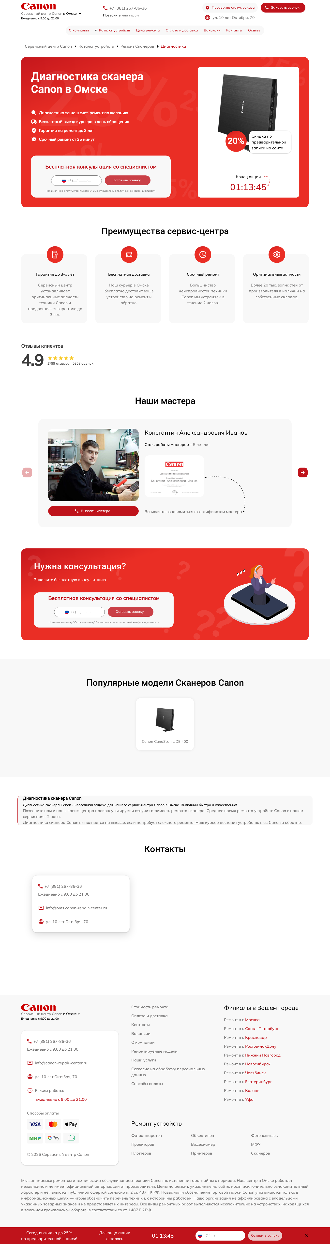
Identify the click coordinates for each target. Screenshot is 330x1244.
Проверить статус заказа (230, 7)
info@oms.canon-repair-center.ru (72, 908)
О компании (79, 30)
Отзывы (254, 30)
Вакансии (212, 30)
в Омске (72, 13)
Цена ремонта (148, 30)
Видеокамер (203, 1144)
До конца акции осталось (114, 1235)
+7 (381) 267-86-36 (128, 8)
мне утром (121, 15)
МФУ (256, 1144)
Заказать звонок (282, 7)
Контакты (234, 30)
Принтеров (201, 1153)
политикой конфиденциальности (136, 190)
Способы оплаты (147, 1083)
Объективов (202, 1135)
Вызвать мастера (92, 511)
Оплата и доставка (182, 30)
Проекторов (142, 1144)
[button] (303, 472)
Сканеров (260, 1153)
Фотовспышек (264, 1135)
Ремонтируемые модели (154, 1051)
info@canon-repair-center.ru (57, 1063)
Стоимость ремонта (149, 1006)
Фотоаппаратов (146, 1135)
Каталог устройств (114, 30)
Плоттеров (141, 1153)
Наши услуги (143, 1060)
